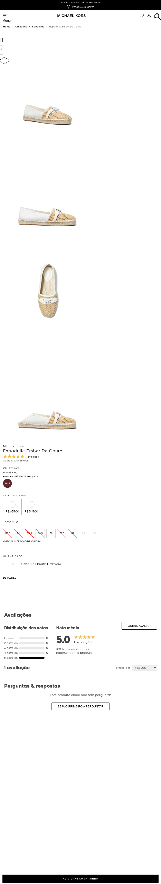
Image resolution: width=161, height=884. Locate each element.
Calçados (21, 26)
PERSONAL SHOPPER (83, 6)
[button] (12, 507)
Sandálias (38, 26)
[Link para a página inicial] (9, 26)
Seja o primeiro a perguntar (81, 706)
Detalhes (9, 577)
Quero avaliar (139, 625)
